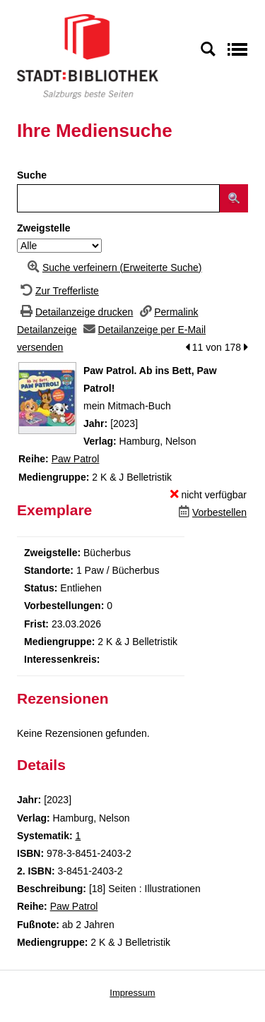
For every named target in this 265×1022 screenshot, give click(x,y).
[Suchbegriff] (118, 198)
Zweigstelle (43, 228)
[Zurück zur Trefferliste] (58, 290)
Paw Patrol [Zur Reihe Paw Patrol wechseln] (76, 458)
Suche (32, 175)
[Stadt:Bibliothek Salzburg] (87, 55)
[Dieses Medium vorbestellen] (211, 512)
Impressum (132, 992)
